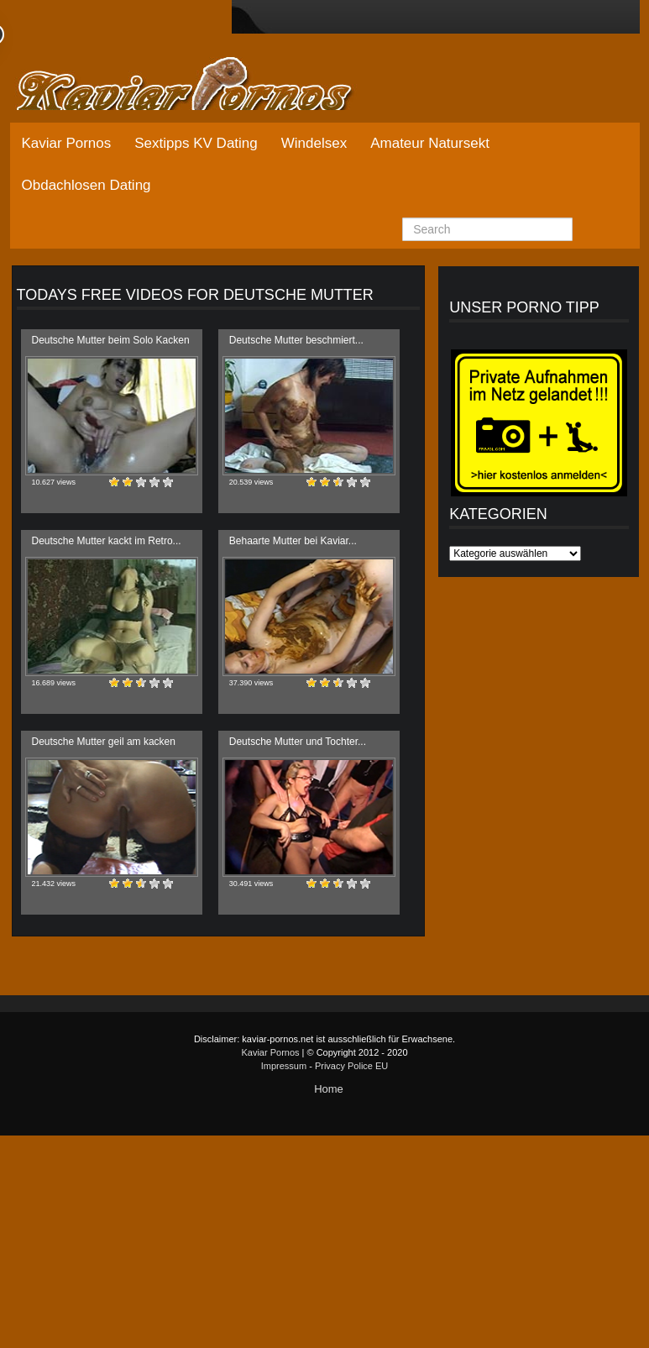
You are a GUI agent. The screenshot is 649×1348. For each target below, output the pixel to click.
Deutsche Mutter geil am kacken (103, 741)
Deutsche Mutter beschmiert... (296, 340)
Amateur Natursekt (429, 143)
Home (328, 1089)
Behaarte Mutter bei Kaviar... (293, 541)
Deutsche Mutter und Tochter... (297, 741)
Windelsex (314, 143)
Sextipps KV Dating (195, 143)
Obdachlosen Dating (86, 185)
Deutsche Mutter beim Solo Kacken (111, 340)
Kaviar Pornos (67, 143)
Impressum (283, 1066)
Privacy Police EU (351, 1066)
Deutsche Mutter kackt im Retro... (106, 541)
